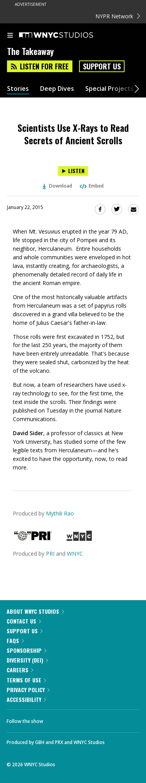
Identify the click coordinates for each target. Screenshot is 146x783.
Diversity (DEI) (27, 660)
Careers (20, 670)
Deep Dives (57, 88)
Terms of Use (26, 680)
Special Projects (109, 88)
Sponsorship (26, 650)
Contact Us (24, 621)
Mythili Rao (60, 513)
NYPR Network (117, 16)
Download (57, 185)
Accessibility (26, 699)
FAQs (15, 640)
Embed (91, 185)
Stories (18, 88)
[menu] (10, 35)
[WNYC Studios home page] (66, 35)
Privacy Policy (28, 690)
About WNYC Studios (35, 611)
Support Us (102, 66)
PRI (50, 553)
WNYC (75, 553)
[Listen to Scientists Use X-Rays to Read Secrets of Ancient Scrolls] (73, 171)
